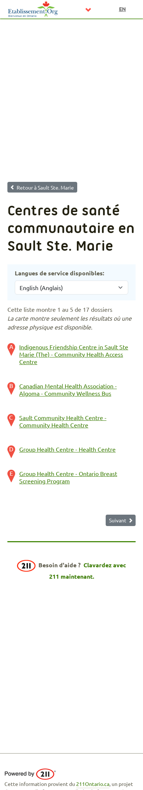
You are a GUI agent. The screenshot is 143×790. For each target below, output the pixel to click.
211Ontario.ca (92, 783)
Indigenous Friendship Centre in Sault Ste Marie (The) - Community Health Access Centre (73, 354)
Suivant (117, 520)
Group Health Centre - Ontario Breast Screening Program (68, 477)
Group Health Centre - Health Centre (67, 449)
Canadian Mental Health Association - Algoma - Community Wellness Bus (68, 389)
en (122, 9)
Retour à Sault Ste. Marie (45, 187)
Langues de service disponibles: (59, 273)
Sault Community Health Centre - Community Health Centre (62, 421)
